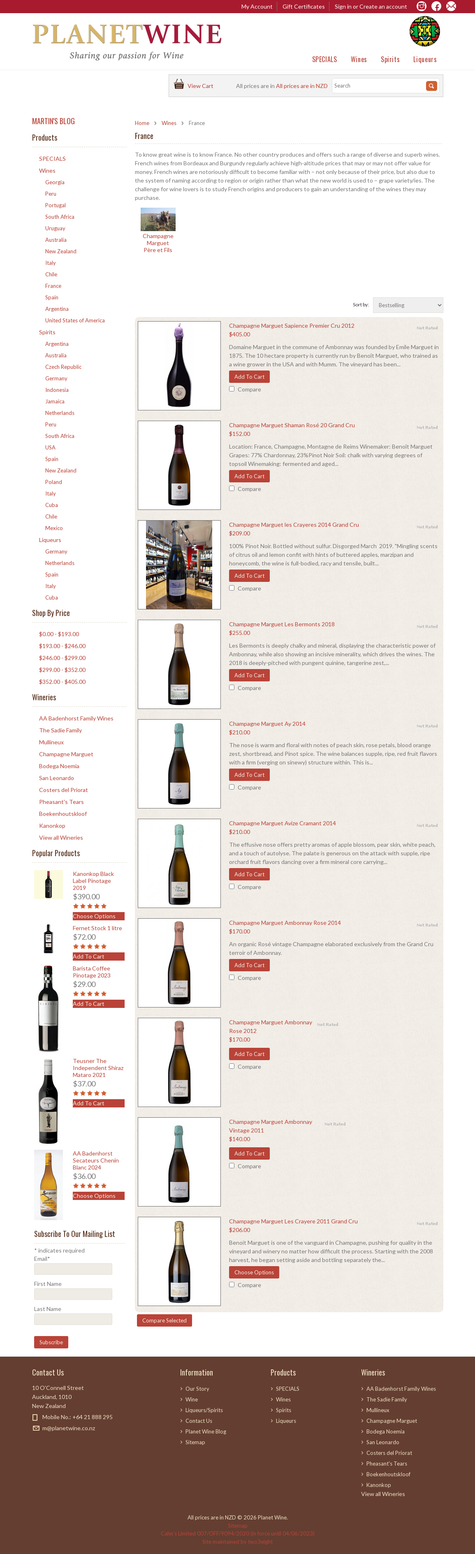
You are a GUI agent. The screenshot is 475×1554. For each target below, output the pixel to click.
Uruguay (55, 228)
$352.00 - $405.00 (62, 681)
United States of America (75, 320)
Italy (50, 262)
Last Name (47, 1308)
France (53, 286)
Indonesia (57, 390)
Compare (249, 389)
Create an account (383, 6)
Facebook (37, 1443)
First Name (48, 1283)
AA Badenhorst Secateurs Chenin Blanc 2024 (96, 1160)
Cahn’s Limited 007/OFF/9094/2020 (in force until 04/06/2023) (238, 1533)
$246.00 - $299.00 (62, 657)
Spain (51, 297)
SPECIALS (324, 59)
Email (42, 1258)
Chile (51, 274)
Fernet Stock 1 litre (97, 927)
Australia (56, 239)
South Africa (59, 216)
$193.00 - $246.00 (62, 645)
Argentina (57, 309)
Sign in (343, 6)
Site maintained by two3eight (237, 1541)
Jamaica (55, 401)
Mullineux (51, 742)
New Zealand (60, 251)
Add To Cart (249, 376)
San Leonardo (56, 777)
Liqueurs (425, 59)
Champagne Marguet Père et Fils (158, 242)
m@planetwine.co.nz (68, 1427)
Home (142, 123)
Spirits (390, 59)
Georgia (55, 182)
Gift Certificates (304, 6)
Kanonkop (52, 825)
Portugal (55, 205)
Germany (56, 378)
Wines (359, 59)
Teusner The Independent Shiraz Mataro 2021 (98, 1067)
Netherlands (59, 413)
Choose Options (254, 1272)
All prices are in (302, 85)
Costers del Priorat (63, 789)
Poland (53, 482)
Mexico (54, 528)
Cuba (51, 505)
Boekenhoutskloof (63, 813)
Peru (50, 193)
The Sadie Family (60, 730)
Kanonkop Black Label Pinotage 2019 (93, 880)
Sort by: (361, 304)
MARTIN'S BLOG (53, 121)
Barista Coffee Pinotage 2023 (92, 972)
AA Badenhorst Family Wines (76, 718)
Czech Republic (63, 367)
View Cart (202, 85)
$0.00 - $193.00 (59, 633)
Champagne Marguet (66, 753)
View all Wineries (61, 837)
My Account (257, 6)
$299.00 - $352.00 (62, 669)
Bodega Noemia (59, 765)
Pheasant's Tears (61, 801)
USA (50, 447)
